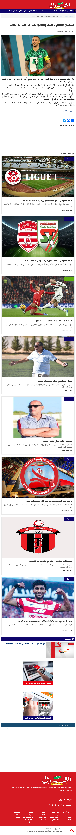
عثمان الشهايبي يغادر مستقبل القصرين (54, 381)
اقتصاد (44, 812)
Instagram (50, 805)
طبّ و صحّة (42, 817)
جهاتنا (44, 815)
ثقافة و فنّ (68, 815)
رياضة (61, 16)
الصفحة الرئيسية (69, 16)
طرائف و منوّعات (28, 817)
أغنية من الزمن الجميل (28, 821)
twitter (64, 805)
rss (58, 805)
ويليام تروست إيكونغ (69, 111)
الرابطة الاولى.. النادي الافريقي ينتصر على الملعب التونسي (46, 261)
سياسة (43, 820)
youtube (52, 805)
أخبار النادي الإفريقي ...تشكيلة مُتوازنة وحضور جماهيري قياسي (44, 621)
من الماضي (55, 820)
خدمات (18, 815)
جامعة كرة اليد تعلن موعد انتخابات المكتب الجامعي (49, 501)
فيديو (70, 820)
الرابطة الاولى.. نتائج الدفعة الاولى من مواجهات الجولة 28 (46, 200)
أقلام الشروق (67, 812)
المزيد (3, 6)
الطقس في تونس (38, 734)
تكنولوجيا (17, 812)
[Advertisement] (38, 756)
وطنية (31, 812)
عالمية (18, 817)
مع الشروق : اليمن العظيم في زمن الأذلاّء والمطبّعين (25, 643)
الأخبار (71, 10)
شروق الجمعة (54, 817)
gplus (55, 805)
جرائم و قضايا (55, 815)
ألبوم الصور (55, 812)
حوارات (31, 815)
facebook (61, 805)
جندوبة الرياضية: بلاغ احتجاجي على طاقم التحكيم (50, 561)
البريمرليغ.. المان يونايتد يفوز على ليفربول (54, 321)
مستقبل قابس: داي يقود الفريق (57, 441)
